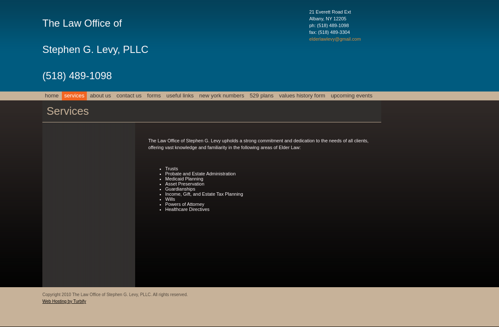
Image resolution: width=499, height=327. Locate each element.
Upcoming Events (351, 95)
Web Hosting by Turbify (64, 301)
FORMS (154, 95)
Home (52, 95)
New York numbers (221, 95)
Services (74, 95)
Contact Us (128, 95)
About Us (100, 95)
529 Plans (261, 95)
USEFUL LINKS (180, 95)
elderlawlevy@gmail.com (335, 39)
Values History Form (302, 95)
